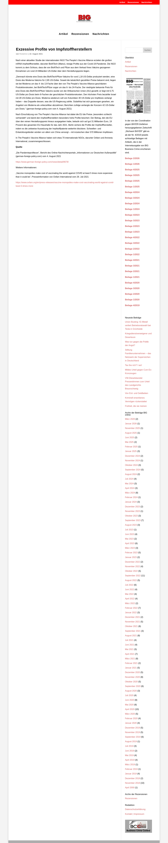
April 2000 (130, 787)
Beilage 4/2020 (132, 283)
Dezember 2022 (132, 562)
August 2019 (131, 741)
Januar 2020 (131, 723)
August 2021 (131, 635)
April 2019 (130, 760)
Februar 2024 (131, 497)
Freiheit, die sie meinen (136, 406)
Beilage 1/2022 (132, 254)
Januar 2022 (131, 612)
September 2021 (133, 631)
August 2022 (131, 580)
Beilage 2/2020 (132, 294)
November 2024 (132, 460)
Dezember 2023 (132, 506)
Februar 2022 (131, 608)
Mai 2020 (129, 705)
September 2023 (133, 520)
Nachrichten (146, 2)
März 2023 (130, 548)
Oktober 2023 (131, 516)
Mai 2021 (129, 649)
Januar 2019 (131, 774)
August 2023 (131, 525)
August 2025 (131, 433)
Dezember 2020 (132, 672)
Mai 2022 (129, 594)
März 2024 (130, 493)
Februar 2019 (131, 769)
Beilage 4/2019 (132, 305)
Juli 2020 (129, 695)
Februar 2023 (131, 552)
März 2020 (130, 714)
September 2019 (133, 737)
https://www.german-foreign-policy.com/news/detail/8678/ (42, 162)
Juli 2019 (129, 746)
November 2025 (132, 428)
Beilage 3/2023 (132, 220)
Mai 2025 (129, 442)
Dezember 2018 (132, 778)
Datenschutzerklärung (135, 809)
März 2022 (130, 603)
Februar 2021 (131, 663)
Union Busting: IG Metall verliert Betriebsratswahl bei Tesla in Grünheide (138, 325)
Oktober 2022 (131, 571)
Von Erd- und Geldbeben (136, 393)
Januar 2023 (131, 557)
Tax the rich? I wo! (133, 365)
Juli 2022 (129, 585)
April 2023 (130, 543)
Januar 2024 (131, 502)
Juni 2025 (129, 437)
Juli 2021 (129, 640)
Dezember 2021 (132, 617)
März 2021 (130, 658)
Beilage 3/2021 (132, 266)
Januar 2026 (131, 423)
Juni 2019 (129, 751)
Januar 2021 (131, 668)
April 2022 (130, 599)
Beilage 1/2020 (132, 299)
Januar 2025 (131, 451)
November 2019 (132, 732)
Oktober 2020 (131, 682)
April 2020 (130, 709)
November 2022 (132, 566)
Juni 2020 (129, 700)
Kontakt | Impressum (134, 814)
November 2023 (132, 511)
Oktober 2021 (131, 626)
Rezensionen (133, 2)
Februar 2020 (131, 718)
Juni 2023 (129, 534)
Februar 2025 (131, 447)
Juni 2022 (129, 589)
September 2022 (133, 575)
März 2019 (130, 764)
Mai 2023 (129, 539)
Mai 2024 (129, 483)
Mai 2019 (129, 755)
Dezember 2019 (132, 728)
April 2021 (130, 654)
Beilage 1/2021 (132, 277)
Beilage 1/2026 (132, 164)
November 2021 (132, 622)
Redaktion (23, 54)
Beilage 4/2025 (132, 169)
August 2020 (131, 691)
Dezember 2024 (132, 456)
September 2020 (133, 686)
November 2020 (132, 677)
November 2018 (132, 783)
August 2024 (131, 474)
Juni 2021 (129, 645)
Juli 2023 (129, 530)
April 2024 (130, 488)
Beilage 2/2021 (132, 271)
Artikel (122, 2)
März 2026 (130, 419)
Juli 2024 (129, 479)
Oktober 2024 (131, 465)
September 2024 (133, 470)
